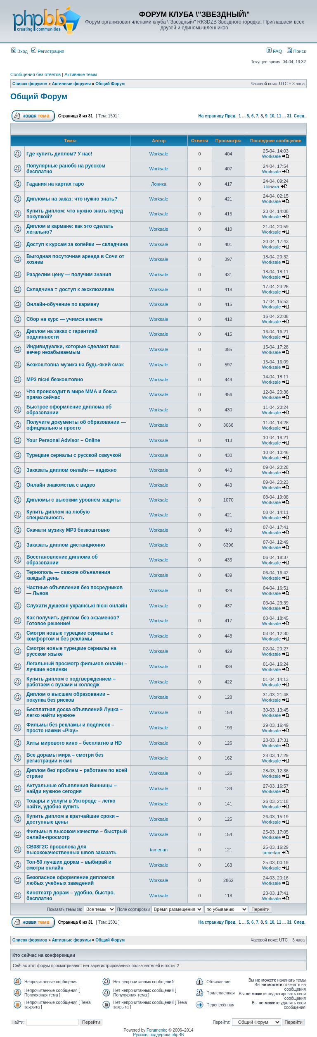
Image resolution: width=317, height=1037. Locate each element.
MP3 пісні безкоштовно (54, 379)
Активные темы (80, 74)
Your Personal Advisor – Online (63, 440)
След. (299, 116)
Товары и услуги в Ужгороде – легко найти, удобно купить (70, 804)
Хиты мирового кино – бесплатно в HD (74, 743)
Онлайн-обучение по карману (62, 304)
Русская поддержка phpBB (158, 1034)
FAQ (274, 51)
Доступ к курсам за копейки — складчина (77, 244)
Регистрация (47, 51)
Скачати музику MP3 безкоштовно (68, 530)
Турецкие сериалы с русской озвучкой (73, 455)
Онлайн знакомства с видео (60, 485)
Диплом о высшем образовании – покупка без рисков (68, 697)
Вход (19, 51)
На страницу (211, 116)
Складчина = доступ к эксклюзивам (70, 289)
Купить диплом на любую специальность (58, 515)
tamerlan (159, 849)
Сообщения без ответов (35, 74)
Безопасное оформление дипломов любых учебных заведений (70, 880)
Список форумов (29, 83)
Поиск (296, 51)
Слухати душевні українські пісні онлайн (76, 606)
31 (289, 116)
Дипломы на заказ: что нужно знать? (71, 199)
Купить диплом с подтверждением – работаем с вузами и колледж (71, 682)
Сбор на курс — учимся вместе (64, 319)
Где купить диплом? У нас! (59, 154)
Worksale (158, 153)
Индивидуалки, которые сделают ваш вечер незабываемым (73, 349)
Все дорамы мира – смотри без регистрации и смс (65, 758)
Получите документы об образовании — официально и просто (76, 425)
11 (279, 116)
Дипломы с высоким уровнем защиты (73, 500)
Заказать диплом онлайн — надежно (71, 470)
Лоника (158, 184)
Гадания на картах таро (55, 184)
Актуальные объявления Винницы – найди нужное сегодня (71, 788)
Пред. (231, 116)
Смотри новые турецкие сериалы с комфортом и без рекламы (70, 636)
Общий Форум (110, 83)
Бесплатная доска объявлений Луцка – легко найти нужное (74, 712)
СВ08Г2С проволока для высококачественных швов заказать (71, 849)
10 (272, 116)
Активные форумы (71, 83)
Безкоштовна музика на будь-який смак (75, 365)
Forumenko (157, 1030)
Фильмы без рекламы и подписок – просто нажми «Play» (70, 728)
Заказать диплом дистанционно (65, 545)
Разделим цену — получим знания (68, 274)
